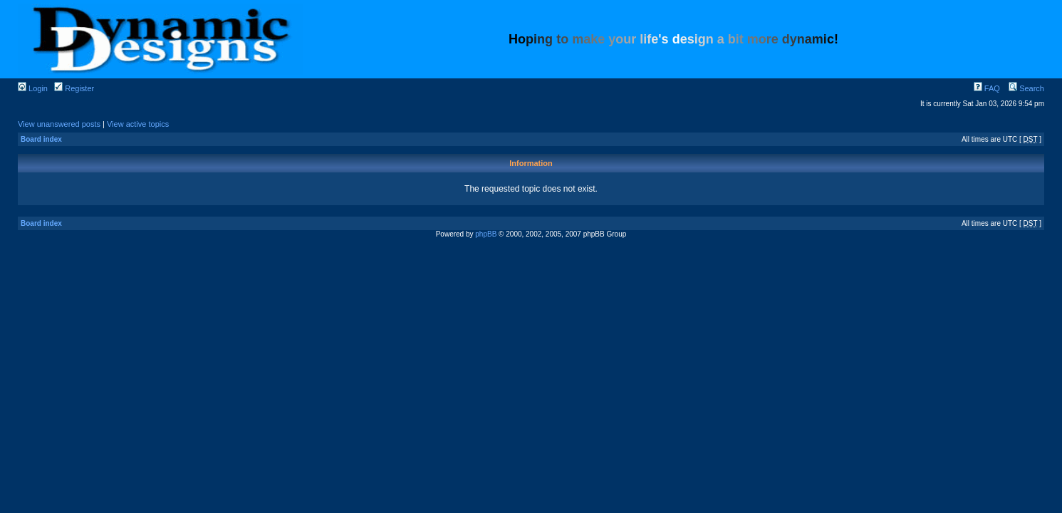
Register (74, 88)
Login (33, 88)
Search (1026, 88)
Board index (41, 139)
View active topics (138, 124)
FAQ (987, 88)
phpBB (485, 234)
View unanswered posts (59, 124)
